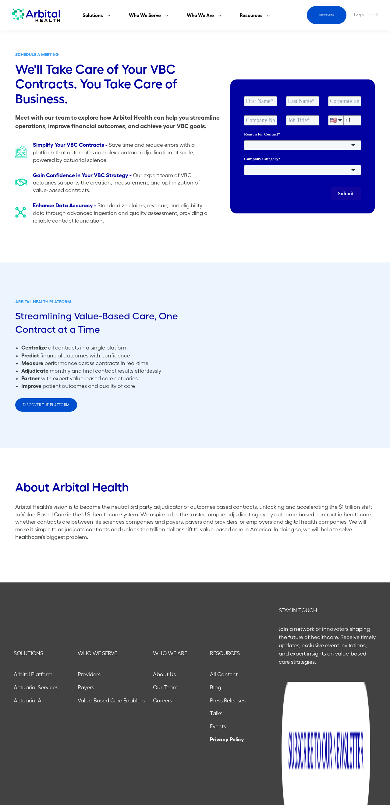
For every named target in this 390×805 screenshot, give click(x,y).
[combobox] (302, 145)
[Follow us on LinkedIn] (359, 776)
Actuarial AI (28, 659)
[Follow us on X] (375, 776)
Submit (346, 193)
